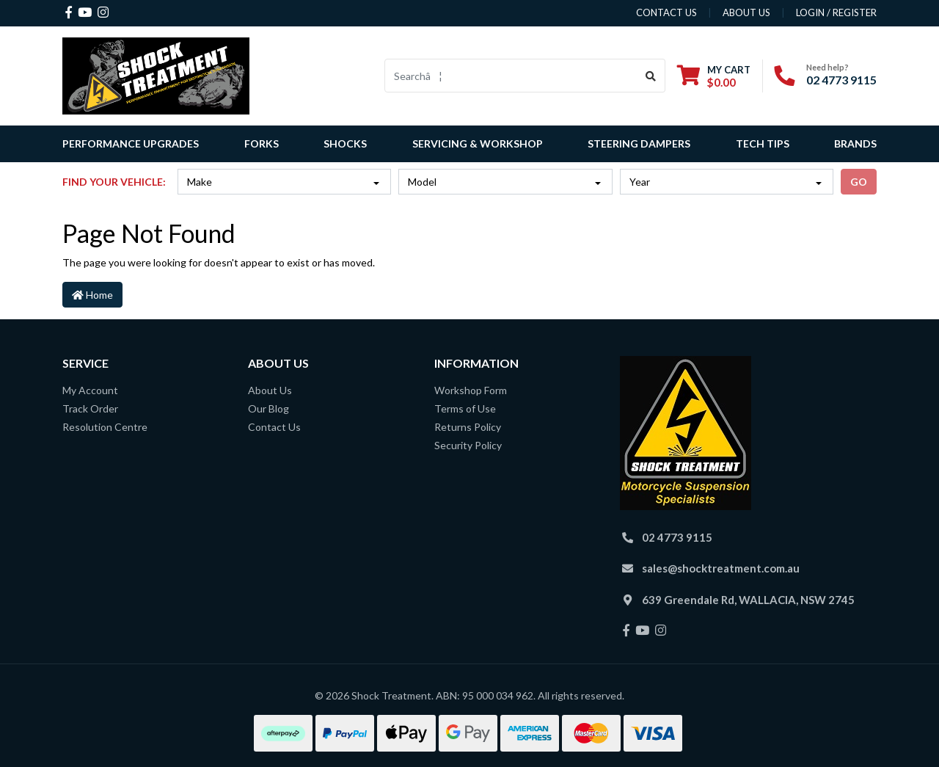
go (858, 181)
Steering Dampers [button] (639, 143)
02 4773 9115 (841, 80)
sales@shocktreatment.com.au (721, 568)
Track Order (90, 408)
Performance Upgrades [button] (130, 143)
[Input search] (510, 75)
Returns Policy (467, 427)
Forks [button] (261, 143)
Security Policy (468, 445)
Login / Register (836, 12)
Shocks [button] (345, 143)
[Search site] (651, 75)
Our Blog (268, 408)
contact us (666, 12)
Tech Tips (762, 143)
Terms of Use (465, 408)
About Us (270, 390)
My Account (90, 390)
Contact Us (274, 427)
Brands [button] (855, 143)
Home (92, 294)
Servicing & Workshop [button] (477, 143)
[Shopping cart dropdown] (713, 76)
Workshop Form (470, 390)
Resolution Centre (104, 427)
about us (746, 12)
